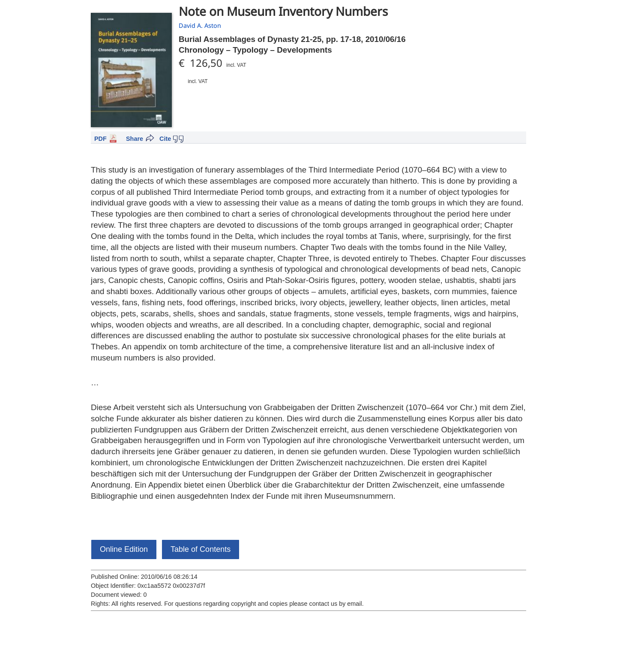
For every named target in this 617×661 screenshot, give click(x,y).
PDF (100, 138)
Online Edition (124, 549)
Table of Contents (201, 549)
